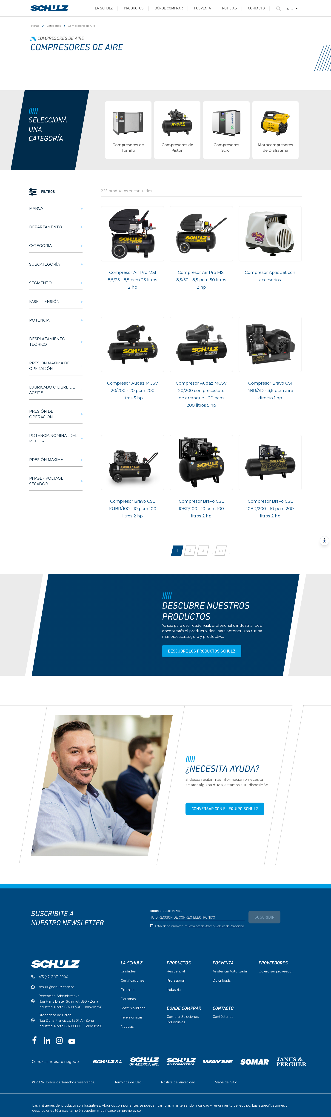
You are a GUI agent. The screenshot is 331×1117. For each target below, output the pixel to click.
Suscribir (264, 917)
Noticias (229, 8)
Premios (127, 990)
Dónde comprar (184, 1008)
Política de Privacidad (229, 926)
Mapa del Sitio (226, 1082)
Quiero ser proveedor (276, 971)
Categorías (54, 25)
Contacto (256, 8)
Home (35, 25)
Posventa (202, 8)
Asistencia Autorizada (230, 971)
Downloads (222, 980)
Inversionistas (132, 1017)
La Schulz (104, 8)
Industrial (174, 990)
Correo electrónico (166, 911)
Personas (128, 999)
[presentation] (185, 940)
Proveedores (273, 963)
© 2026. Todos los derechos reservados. (63, 1082)
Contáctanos (223, 1017)
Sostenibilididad (133, 1008)
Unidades (128, 971)
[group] (128, 130)
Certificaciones (132, 980)
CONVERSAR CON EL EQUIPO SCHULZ (224, 809)
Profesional (176, 980)
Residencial (176, 971)
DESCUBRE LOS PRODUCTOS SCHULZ (201, 651)
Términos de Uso (199, 926)
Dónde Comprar (169, 8)
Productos (134, 8)
